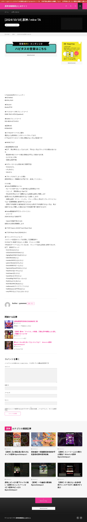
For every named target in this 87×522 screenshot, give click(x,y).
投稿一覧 (30, 303)
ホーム (7, 12)
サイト (7, 400)
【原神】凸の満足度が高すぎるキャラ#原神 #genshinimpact (17, 453)
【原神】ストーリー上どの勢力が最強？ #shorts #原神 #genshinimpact (70, 454)
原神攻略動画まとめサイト (23, 518)
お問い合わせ (15, 12)
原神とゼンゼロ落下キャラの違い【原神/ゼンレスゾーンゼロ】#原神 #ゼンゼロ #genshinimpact (17, 486)
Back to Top (43, 501)
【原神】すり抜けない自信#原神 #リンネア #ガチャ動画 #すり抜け (70, 484)
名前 (7, 385)
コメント (7, 366)
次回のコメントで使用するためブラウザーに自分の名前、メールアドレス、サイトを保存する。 (30, 409)
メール (7, 392)
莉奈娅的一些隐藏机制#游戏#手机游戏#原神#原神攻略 (43, 453)
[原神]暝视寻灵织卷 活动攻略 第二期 (26, 321)
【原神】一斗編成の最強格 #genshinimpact (41, 483)
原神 (16, 25)
